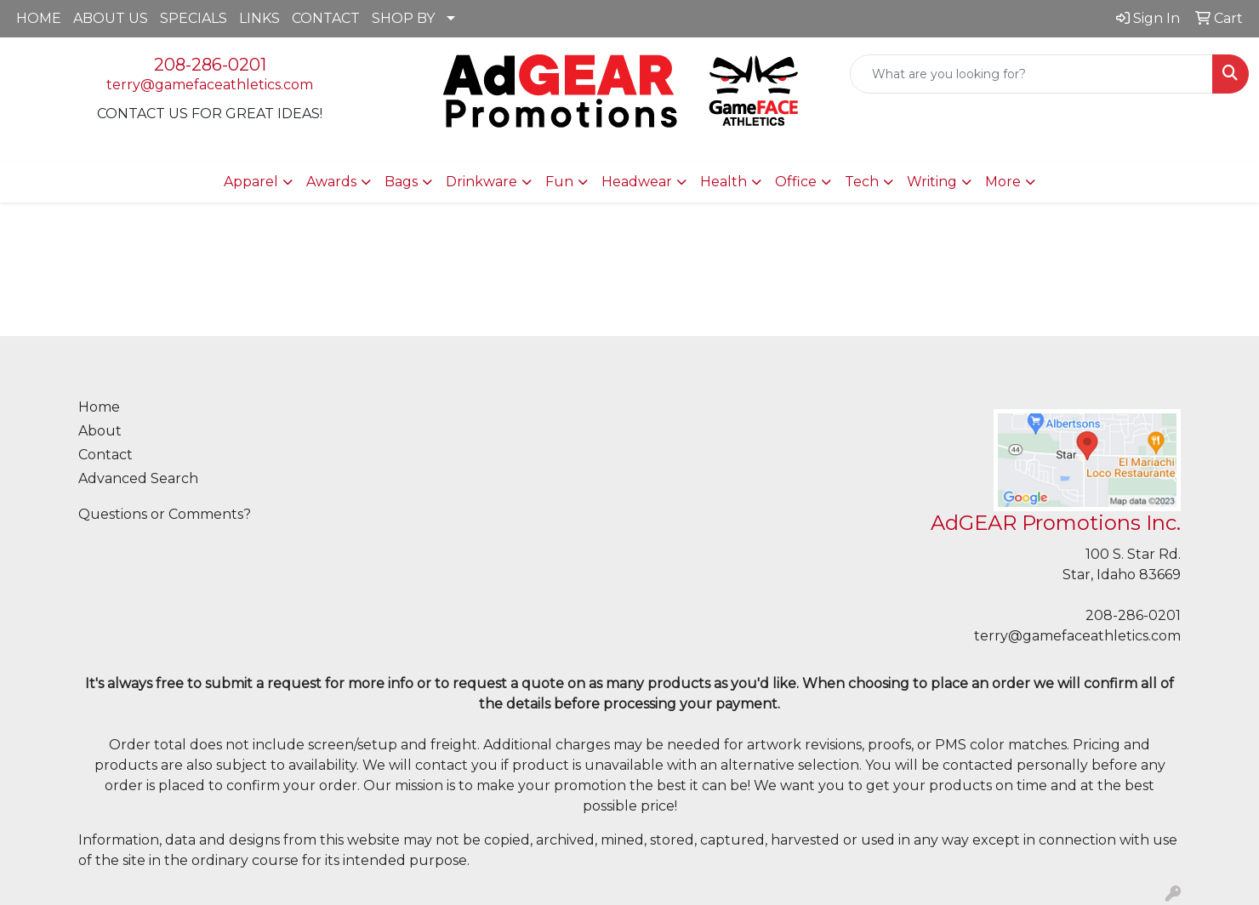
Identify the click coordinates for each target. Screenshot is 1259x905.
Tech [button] (862, 182)
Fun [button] (559, 182)
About (100, 431)
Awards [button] (331, 182)
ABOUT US (110, 18)
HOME (38, 18)
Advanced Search (138, 478)
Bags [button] (401, 182)
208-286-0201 (210, 64)
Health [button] (723, 182)
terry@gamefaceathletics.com (209, 85)
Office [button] (796, 182)
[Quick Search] (1031, 74)
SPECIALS (193, 18)
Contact (105, 455)
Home (99, 407)
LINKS (259, 18)
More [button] (1003, 182)
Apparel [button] (251, 182)
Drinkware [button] (481, 182)
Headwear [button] (636, 182)
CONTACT (326, 18)
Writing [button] (932, 182)
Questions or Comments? (164, 514)
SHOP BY (403, 18)
